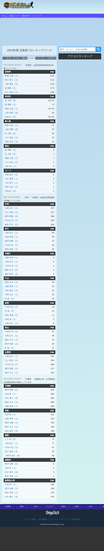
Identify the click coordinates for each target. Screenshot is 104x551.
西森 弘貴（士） (12, 76)
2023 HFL (26, 16)
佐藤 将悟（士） (12, 257)
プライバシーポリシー (59, 519)
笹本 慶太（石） (12, 290)
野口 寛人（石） (12, 80)
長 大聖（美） (11, 100)
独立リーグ (14, 16)
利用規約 (76, 519)
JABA (63, 506)
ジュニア (49, 506)
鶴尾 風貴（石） (12, 249)
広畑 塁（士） (11, 394)
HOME (8, 506)
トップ (5, 58)
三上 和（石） (11, 439)
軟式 (77, 506)
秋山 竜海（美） (12, 451)
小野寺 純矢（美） (13, 455)
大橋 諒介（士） (12, 208)
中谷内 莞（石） (12, 220)
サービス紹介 (30, 519)
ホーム (4, 16)
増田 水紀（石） (12, 142)
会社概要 (43, 519)
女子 (90, 506)
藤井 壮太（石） (12, 224)
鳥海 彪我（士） (12, 237)
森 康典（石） (11, 88)
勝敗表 (25, 58)
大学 (35, 506)
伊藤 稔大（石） (12, 174)
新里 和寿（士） (12, 476)
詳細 (52, 72)
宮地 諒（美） (11, 117)
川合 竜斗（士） (12, 183)
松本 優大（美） (12, 398)
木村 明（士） (11, 166)
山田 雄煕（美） (12, 113)
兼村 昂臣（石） (12, 274)
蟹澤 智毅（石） (12, 216)
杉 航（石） (10, 298)
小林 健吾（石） (12, 84)
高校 (21, 506)
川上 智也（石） (12, 92)
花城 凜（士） (11, 319)
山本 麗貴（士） (12, 179)
